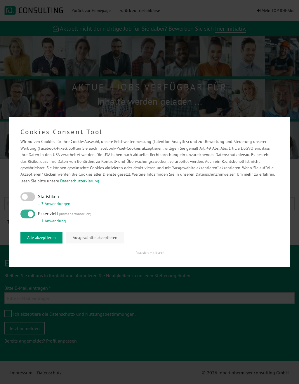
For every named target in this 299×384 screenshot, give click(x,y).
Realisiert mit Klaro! (150, 253)
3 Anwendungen (54, 203)
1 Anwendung (52, 221)
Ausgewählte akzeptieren (95, 237)
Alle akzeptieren (41, 237)
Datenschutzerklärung (79, 181)
